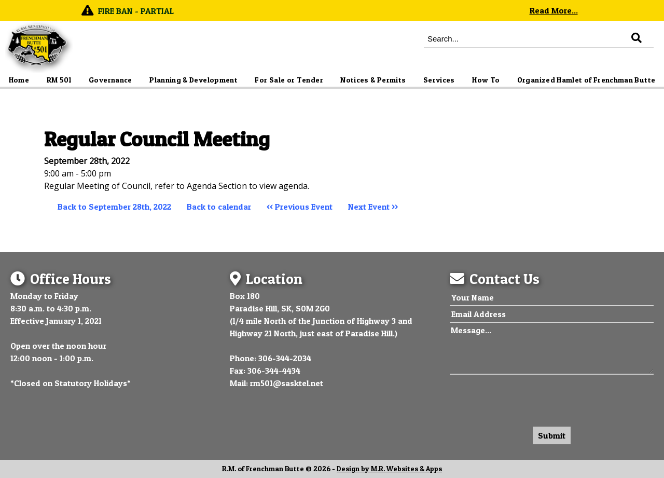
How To (486, 80)
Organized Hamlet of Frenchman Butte (586, 80)
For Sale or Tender (289, 80)
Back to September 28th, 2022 (114, 206)
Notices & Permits (373, 80)
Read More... (554, 10)
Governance (110, 80)
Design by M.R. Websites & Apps (389, 469)
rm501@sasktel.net (286, 383)
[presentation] (528, 398)
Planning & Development (193, 80)
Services (439, 80)
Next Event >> (373, 206)
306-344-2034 (284, 358)
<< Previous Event (300, 206)
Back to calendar (219, 206)
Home (19, 80)
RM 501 (59, 80)
